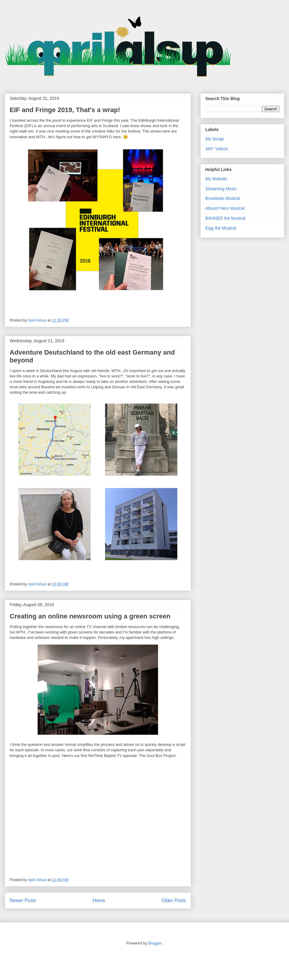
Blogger (154, 943)
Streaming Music (221, 188)
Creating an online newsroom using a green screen (90, 616)
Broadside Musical (222, 198)
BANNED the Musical (225, 218)
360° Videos (216, 148)
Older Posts (174, 900)
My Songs (214, 138)
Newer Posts (23, 900)
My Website (216, 178)
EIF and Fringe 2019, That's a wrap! (65, 110)
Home (99, 900)
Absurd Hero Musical (224, 208)
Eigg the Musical (220, 228)
